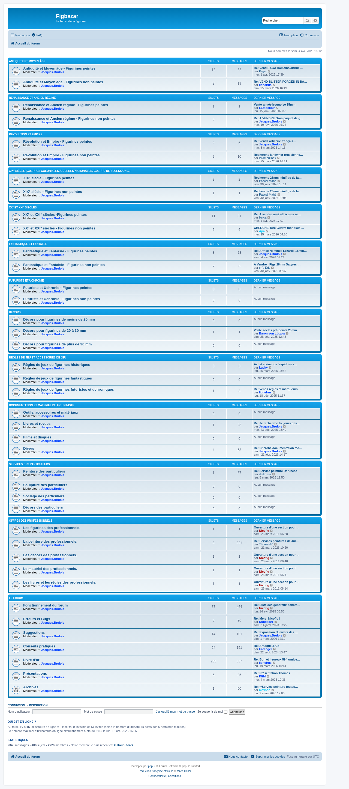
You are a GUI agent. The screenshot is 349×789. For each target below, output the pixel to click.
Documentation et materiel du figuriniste (41, 405)
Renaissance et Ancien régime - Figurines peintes (65, 105)
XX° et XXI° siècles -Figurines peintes (55, 215)
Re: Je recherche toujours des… (277, 423)
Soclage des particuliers (44, 496)
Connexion (16, 705)
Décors (15, 312)
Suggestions (34, 632)
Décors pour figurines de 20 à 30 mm (54, 330)
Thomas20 (266, 544)
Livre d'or (31, 660)
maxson (264, 690)
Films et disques (37, 437)
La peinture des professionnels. (50, 541)
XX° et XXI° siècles (23, 207)
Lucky (263, 367)
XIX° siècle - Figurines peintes (48, 178)
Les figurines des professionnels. (51, 528)
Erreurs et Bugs (36, 619)
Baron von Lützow (272, 333)
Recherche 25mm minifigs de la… (278, 177)
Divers (28, 448)
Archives (30, 687)
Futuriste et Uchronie (26, 280)
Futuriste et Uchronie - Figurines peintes (57, 288)
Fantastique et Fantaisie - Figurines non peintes (64, 265)
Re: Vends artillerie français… (275, 141)
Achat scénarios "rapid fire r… (275, 364)
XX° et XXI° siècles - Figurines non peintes (59, 228)
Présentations (35, 673)
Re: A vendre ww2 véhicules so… (277, 214)
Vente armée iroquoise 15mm (274, 104)
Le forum (16, 598)
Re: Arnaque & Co (266, 645)
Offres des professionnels (30, 520)
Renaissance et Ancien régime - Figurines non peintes (69, 118)
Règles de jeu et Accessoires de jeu (37, 357)
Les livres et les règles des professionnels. (59, 582)
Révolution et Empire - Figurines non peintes (61, 155)
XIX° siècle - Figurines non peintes (52, 192)
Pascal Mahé (267, 181)
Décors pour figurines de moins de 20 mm (59, 319)
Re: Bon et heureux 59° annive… (277, 659)
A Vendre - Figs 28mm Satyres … (277, 264)
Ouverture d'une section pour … (277, 527)
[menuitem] (36, 35)
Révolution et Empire (25, 134)
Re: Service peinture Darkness (275, 471)
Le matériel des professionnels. (50, 569)
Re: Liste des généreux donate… (277, 604)
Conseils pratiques (39, 646)
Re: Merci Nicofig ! (267, 618)
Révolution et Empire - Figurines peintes (57, 141)
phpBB (152, 766)
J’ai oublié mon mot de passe (175, 711)
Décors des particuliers (43, 507)
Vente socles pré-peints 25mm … (277, 330)
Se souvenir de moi (212, 711)
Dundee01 (266, 621)
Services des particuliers (29, 464)
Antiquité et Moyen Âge (27, 61)
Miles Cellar (184, 771)
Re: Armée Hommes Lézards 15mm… (280, 250)
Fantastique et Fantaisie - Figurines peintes (60, 251)
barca (263, 217)
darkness (265, 474)
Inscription (38, 705)
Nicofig (264, 530)
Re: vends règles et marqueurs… (277, 389)
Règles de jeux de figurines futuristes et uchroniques (68, 389)
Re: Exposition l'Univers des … (276, 632)
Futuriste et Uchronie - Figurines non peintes (61, 299)
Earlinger (265, 649)
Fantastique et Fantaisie (28, 244)
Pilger (263, 71)
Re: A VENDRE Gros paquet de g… (278, 118)
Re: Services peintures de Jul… (276, 541)
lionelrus (265, 84)
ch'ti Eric (264, 267)
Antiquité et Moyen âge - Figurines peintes (59, 68)
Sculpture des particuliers (45, 485)
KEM (262, 676)
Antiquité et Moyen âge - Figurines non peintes (63, 82)
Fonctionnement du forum (45, 605)
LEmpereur (267, 107)
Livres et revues (36, 424)
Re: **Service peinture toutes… (276, 686)
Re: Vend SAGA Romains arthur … (278, 68)
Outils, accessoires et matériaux (50, 412)
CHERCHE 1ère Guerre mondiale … (279, 227)
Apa (262, 231)
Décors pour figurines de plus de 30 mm (57, 344)
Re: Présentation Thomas (272, 673)
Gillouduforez (124, 745)
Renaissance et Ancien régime (32, 97)
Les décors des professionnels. (50, 555)
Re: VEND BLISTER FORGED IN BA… (280, 81)
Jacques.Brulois (52, 72)
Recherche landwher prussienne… (278, 154)
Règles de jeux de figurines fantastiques (57, 378)
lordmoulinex (267, 158)
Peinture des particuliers (44, 471)
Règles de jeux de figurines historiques (56, 365)
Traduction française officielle (155, 771)
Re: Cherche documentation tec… (278, 448)
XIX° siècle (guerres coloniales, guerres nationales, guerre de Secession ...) (70, 170)
